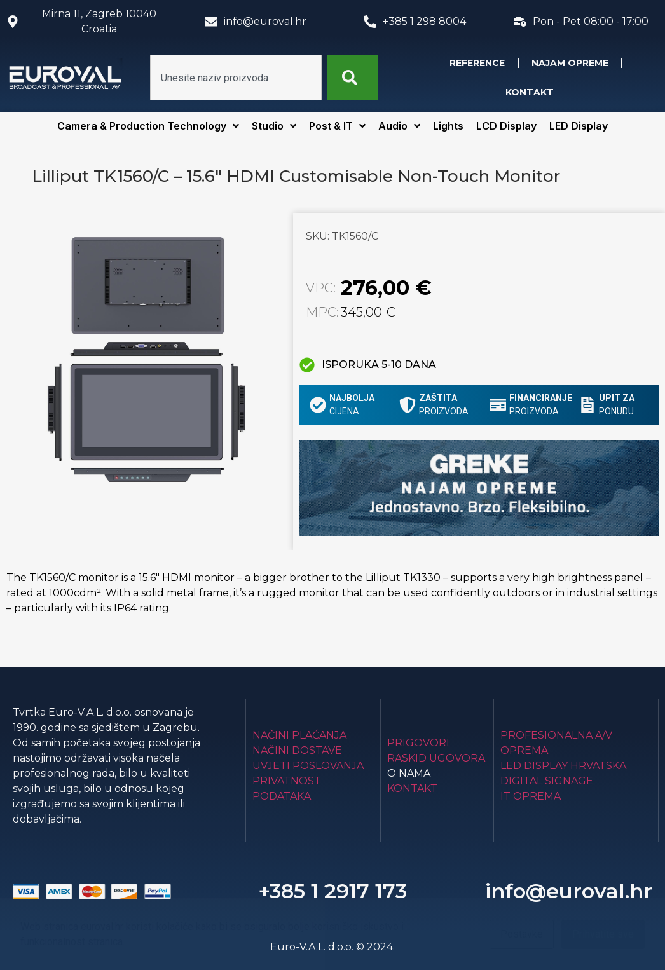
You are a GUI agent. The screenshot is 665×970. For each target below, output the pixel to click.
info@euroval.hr (568, 890)
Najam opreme (569, 63)
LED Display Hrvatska (563, 766)
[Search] (352, 77)
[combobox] (236, 77)
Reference (477, 63)
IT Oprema (530, 796)
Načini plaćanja (299, 735)
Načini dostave (297, 750)
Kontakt (529, 92)
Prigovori (418, 743)
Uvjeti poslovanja (308, 766)
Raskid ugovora (436, 758)
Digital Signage (546, 781)
